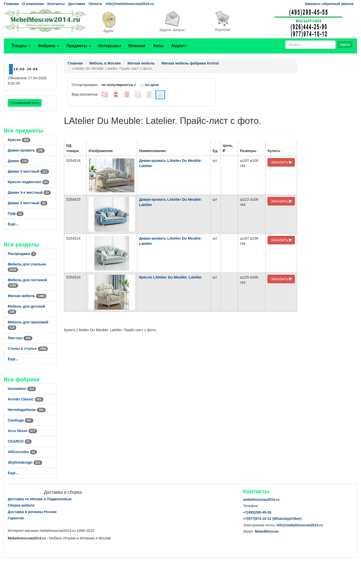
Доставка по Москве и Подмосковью (40, 499)
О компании (33, 4)
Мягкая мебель (27, 296)
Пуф (16, 214)
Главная (11, 4)
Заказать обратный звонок (329, 4)
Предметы (78, 46)
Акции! (179, 46)
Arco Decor (22, 431)
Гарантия (16, 518)
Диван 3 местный (28, 171)
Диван (18, 161)
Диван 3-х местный (29, 192)
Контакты (56, 4)
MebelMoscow (267, 531)
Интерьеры (109, 46)
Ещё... (13, 224)
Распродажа (22, 254)
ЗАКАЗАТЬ (281, 162)
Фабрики (48, 46)
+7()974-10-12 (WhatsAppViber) (272, 519)
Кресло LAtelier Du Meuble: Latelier (170, 277)
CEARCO (20, 441)
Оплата (95, 4)
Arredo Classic (25, 399)
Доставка (76, 4)
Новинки (137, 46)
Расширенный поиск (25, 103)
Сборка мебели (21, 505)
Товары (21, 46)
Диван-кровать (26, 150)
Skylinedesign (25, 462)
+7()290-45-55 (257, 512)
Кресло (19, 140)
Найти (345, 45)
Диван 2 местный (27, 203)
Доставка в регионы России (32, 512)
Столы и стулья (28, 348)
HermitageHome (27, 410)
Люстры (20, 338)
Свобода (20, 420)
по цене (149, 85)
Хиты (158, 46)
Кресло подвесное (28, 182)
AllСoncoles (22, 452)
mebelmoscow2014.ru (261, 500)
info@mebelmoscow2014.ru (130, 4)
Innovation (22, 389)
